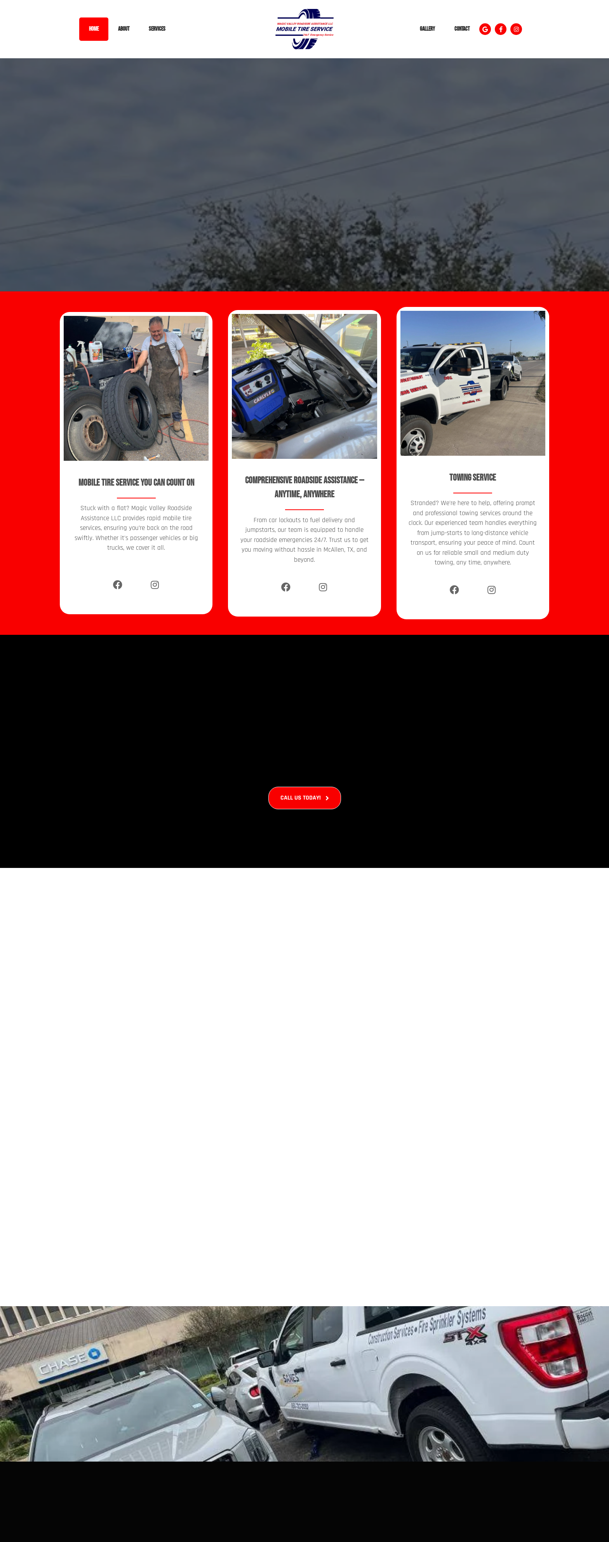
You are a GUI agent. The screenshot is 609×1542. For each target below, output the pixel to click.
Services (157, 29)
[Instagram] (154, 585)
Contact (462, 29)
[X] (136, 588)
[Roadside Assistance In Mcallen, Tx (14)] (304, 1384)
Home (94, 29)
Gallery (427, 29)
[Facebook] (117, 585)
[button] (485, 29)
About (123, 29)
